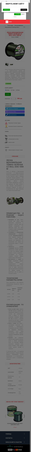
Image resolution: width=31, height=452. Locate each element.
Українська (6, 9)
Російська (23, 9)
